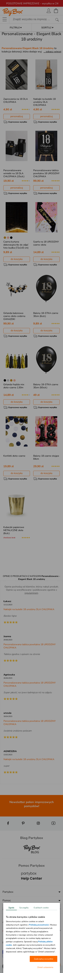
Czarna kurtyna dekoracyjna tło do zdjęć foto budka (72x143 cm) (15, 244)
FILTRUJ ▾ (16, 27)
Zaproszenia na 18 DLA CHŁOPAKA (15, 100)
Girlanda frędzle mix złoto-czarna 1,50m (13, 386)
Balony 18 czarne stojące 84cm (46, 457)
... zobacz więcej (52, 51)
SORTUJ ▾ (47, 27)
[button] (6, 966)
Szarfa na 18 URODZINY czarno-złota (46, 243)
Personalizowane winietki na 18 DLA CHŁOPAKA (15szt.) (13, 173)
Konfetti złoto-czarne (14, 455)
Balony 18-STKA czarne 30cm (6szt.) (45, 315)
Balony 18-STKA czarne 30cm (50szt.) (45, 386)
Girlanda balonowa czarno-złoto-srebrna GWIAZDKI (14, 316)
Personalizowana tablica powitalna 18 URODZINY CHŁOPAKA (46, 173)
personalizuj (16, 116)
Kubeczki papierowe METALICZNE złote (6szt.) (13, 530)
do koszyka (17, 259)
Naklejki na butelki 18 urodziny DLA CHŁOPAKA (44, 102)
